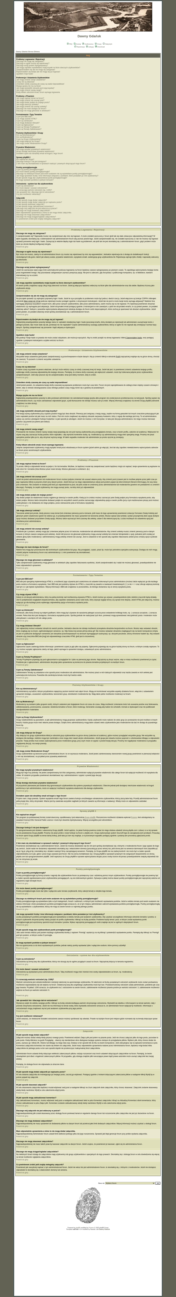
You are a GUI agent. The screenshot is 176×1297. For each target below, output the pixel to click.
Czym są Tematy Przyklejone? (28, 127)
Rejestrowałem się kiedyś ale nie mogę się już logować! (38, 72)
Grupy (98, 44)
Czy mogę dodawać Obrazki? (28, 123)
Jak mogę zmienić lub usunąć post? (30, 100)
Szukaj (77, 44)
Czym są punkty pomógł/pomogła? (30, 169)
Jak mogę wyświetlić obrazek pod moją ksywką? (35, 88)
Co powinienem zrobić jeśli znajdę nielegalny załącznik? (38, 219)
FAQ (69, 44)
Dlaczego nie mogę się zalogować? (30, 61)
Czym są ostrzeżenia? (25, 186)
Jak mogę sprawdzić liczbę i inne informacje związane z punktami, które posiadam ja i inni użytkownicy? (57, 176)
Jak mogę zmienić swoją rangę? (29, 90)
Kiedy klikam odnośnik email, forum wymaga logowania (38, 92)
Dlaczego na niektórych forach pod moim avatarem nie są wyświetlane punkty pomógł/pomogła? (54, 174)
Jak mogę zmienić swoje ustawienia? (30, 80)
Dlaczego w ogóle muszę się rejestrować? (32, 63)
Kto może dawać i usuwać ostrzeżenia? (31, 188)
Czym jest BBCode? (24, 117)
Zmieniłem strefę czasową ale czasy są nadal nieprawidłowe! (40, 84)
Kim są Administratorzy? (25, 135)
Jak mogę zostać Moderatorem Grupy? (31, 143)
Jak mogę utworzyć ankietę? (27, 104)
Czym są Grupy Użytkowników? (28, 139)
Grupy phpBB (90, 817)
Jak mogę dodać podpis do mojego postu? (33, 102)
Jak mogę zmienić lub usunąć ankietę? (31, 106)
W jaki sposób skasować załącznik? (30, 204)
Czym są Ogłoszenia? (25, 125)
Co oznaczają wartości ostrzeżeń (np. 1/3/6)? (34, 190)
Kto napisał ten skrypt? (25, 159)
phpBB (78, 1228)
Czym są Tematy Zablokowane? (28, 129)
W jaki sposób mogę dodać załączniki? (31, 200)
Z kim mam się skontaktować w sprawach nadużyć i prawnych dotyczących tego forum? (50, 164)
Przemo (134, 817)
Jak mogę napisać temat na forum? (30, 98)
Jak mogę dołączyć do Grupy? (28, 141)
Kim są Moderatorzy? (24, 137)
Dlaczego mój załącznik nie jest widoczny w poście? (36, 208)
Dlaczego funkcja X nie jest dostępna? (31, 161)
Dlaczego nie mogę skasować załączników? (33, 215)
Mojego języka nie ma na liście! (28, 86)
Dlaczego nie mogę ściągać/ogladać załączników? (36, 217)
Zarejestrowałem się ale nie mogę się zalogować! (35, 70)
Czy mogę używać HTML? (26, 119)
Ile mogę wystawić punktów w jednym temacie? (35, 180)
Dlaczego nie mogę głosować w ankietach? (33, 111)
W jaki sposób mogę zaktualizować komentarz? (35, 206)
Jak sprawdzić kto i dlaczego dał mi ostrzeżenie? (35, 192)
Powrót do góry (22, 247)
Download (100, 47)
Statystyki (107, 44)
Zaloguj (90, 47)
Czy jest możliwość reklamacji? (28, 194)
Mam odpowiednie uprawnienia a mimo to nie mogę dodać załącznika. (44, 213)
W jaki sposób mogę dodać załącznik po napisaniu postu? (39, 202)
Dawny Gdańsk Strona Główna (28, 51)
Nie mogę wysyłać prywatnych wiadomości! (33, 149)
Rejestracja (79, 47)
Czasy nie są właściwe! (25, 82)
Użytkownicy (88, 44)
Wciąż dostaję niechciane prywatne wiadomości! (35, 151)
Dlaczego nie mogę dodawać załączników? (33, 211)
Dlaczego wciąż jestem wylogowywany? (32, 65)
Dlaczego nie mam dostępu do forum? (31, 109)
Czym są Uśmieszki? (24, 121)
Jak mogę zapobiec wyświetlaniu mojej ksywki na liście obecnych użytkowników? (48, 68)
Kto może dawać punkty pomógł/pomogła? (33, 172)
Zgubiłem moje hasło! (24, 74)
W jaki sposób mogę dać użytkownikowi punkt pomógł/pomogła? (41, 178)
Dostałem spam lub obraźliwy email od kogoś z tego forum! (39, 153)
